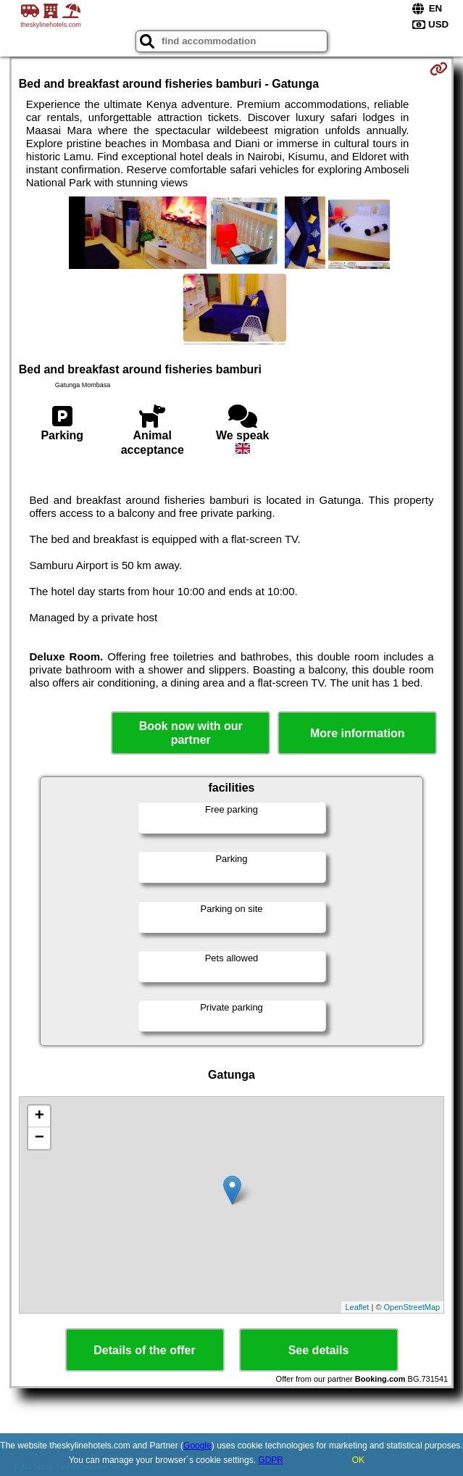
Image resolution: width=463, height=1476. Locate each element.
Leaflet (357, 1307)
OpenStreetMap (412, 1307)
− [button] (39, 1138)
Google (197, 1445)
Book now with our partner (191, 733)
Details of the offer (144, 1350)
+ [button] (39, 1116)
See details (318, 1350)
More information (357, 733)
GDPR (270, 1460)
